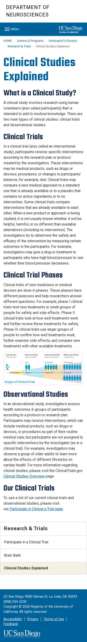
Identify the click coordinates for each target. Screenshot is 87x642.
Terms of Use (54, 619)
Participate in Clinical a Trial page (36, 509)
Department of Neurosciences (27, 11)
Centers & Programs (30, 40)
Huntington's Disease (63, 40)
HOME (7, 40)
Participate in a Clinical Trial (26, 542)
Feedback (10, 624)
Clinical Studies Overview (24, 476)
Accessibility (12, 619)
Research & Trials (20, 46)
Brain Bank (12, 555)
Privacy (32, 619)
